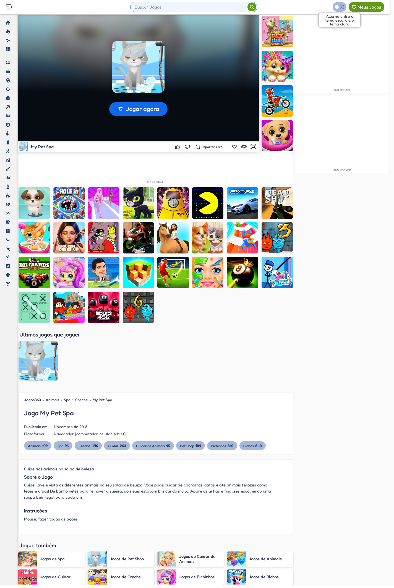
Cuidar (117, 389)
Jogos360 (32, 343)
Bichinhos (222, 389)
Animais (52, 343)
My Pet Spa (102, 343)
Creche (81, 343)
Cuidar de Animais (153, 389)
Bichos (252, 389)
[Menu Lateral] (9, 7)
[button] (234, 147)
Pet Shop (190, 389)
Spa (67, 343)
